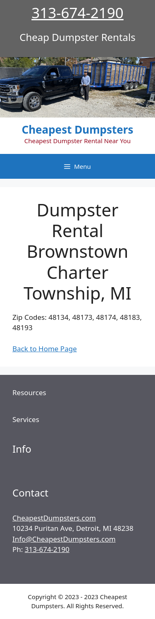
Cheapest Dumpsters (78, 129)
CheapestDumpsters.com (54, 518)
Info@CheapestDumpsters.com (64, 539)
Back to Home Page (44, 348)
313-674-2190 (77, 12)
